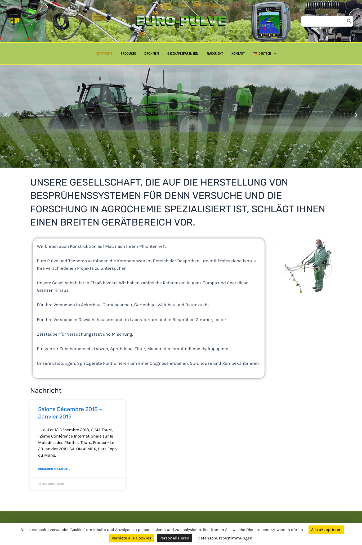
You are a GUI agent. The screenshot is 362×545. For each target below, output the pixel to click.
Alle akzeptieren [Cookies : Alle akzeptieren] (326, 529)
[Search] (349, 21)
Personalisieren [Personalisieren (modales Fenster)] (174, 538)
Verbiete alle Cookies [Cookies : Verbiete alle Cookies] (131, 538)
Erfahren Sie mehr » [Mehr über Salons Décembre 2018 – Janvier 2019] (54, 469)
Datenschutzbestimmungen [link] (225, 538)
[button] (270, 53)
